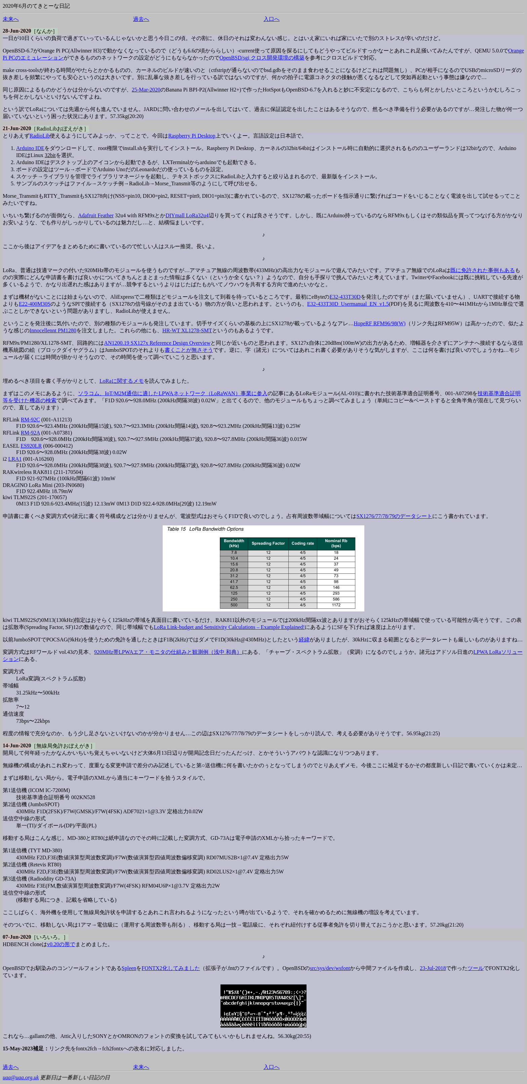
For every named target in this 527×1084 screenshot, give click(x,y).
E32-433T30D (344, 297)
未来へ (11, 19)
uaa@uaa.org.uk (21, 1077)
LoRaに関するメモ (121, 381)
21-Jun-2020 (17, 128)
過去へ (141, 19)
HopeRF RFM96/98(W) (379, 323)
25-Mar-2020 (146, 89)
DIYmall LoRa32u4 (186, 215)
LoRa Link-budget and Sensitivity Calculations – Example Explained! (229, 627)
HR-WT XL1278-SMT (187, 330)
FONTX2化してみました (170, 968)
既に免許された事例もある (482, 270)
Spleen (129, 968)
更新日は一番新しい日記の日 (75, 1077)
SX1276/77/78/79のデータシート (394, 516)
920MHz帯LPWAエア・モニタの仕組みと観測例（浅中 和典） (168, 652)
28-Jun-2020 (17, 31)
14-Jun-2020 (17, 745)
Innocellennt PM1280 (53, 330)
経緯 (304, 639)
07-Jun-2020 (17, 937)
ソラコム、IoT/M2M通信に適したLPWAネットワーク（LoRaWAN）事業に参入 (173, 393)
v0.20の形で (61, 944)
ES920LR (31, 446)
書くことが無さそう (189, 350)
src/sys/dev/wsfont (330, 968)
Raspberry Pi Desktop (191, 136)
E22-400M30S (34, 304)
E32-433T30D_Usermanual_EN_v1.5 (348, 304)
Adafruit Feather (96, 215)
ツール (476, 968)
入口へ (272, 19)
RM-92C (30, 419)
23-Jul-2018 (433, 968)
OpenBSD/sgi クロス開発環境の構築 (262, 58)
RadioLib (40, 136)
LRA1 (15, 459)
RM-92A (30, 433)
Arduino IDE (30, 148)
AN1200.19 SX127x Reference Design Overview (157, 343)
